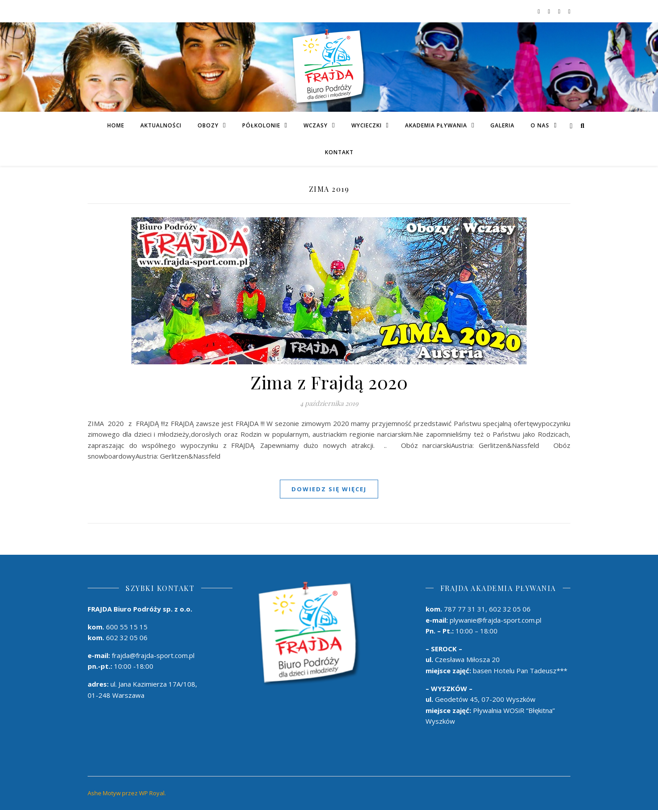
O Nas (540, 125)
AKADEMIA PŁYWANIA (436, 125)
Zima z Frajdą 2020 (329, 382)
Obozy (208, 125)
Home (115, 125)
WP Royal (151, 793)
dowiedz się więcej (329, 489)
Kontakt (339, 152)
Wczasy (316, 125)
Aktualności (160, 125)
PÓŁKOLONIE (261, 125)
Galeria (502, 125)
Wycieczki (366, 125)
